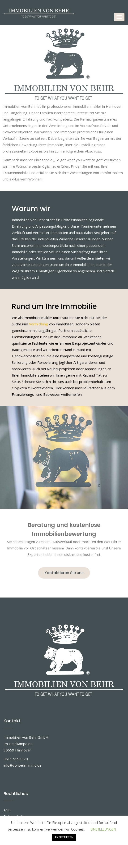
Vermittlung (38, 324)
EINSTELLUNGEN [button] (103, 829)
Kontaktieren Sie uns (64, 572)
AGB (7, 810)
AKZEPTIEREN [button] (64, 837)
